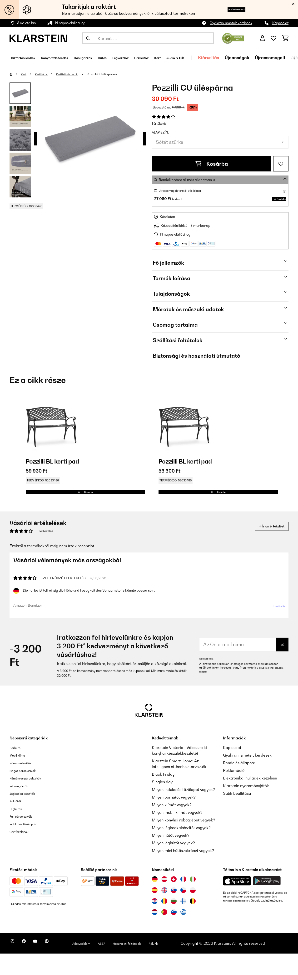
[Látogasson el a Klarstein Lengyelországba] (193, 911)
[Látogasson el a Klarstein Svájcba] (174, 900)
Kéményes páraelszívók (31, 799)
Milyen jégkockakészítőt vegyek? (181, 849)
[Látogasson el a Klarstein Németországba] (155, 900)
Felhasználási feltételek (238, 921)
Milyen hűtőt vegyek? (170, 856)
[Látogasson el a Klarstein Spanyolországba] (155, 911)
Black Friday (163, 795)
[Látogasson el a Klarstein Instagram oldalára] (14, 965)
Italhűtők (17, 822)
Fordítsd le (276, 625)
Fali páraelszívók (25, 837)
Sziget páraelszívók (27, 791)
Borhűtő (17, 769)
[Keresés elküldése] (88, 38)
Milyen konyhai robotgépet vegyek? (183, 841)
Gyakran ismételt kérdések (231, 23)
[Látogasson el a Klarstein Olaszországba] (193, 900)
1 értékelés (159, 123)
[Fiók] (262, 38)
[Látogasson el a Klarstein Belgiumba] (193, 922)
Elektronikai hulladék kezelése (250, 799)
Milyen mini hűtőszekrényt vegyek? (183, 872)
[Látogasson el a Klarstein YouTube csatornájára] (45, 965)
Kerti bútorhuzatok (76, 74)
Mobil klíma (20, 776)
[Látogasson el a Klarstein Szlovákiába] (174, 911)
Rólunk (181, 962)
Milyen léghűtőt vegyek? (173, 864)
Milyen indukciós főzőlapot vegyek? (183, 811)
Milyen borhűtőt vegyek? (174, 818)
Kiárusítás (260, 57)
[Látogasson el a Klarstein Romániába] (164, 922)
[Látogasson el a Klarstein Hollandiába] (155, 933)
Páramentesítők (24, 784)
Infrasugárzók (22, 807)
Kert (25, 74)
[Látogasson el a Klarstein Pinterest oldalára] (60, 965)
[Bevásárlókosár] (285, 38)
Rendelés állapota (239, 784)
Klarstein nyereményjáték (246, 807)
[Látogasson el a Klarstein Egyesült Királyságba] (164, 911)
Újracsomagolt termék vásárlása (185, 190)
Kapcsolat (280, 23)
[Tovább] (294, 58)
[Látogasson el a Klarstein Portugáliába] (164, 933)
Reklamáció (233, 791)
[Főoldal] (16, 74)
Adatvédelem (207, 680)
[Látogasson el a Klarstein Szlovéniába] (174, 933)
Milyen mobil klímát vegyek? (177, 833)
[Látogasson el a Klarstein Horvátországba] (155, 922)
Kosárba (211, 164)
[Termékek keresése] (148, 38)
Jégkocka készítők (26, 814)
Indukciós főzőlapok (27, 845)
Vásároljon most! (227, 9)
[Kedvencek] (273, 38)
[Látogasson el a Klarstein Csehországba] (183, 911)
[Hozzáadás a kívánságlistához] (280, 163)
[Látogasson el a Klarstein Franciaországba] (183, 900)
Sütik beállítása (237, 814)
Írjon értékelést (266, 543)
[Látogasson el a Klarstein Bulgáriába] (174, 922)
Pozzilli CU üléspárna (114, 74)
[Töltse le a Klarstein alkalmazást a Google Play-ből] (267, 902)
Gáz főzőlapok (22, 853)
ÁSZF (124, 962)
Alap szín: (160, 132)
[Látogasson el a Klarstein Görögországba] (183, 933)
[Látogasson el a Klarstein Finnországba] (183, 922)
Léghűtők (18, 830)
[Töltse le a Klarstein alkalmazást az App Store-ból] (237, 902)
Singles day (162, 803)
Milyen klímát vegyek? (172, 826)
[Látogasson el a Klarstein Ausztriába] (164, 900)
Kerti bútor (45, 74)
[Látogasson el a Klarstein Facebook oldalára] (29, 965)
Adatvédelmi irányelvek (261, 918)
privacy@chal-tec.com (214, 693)
